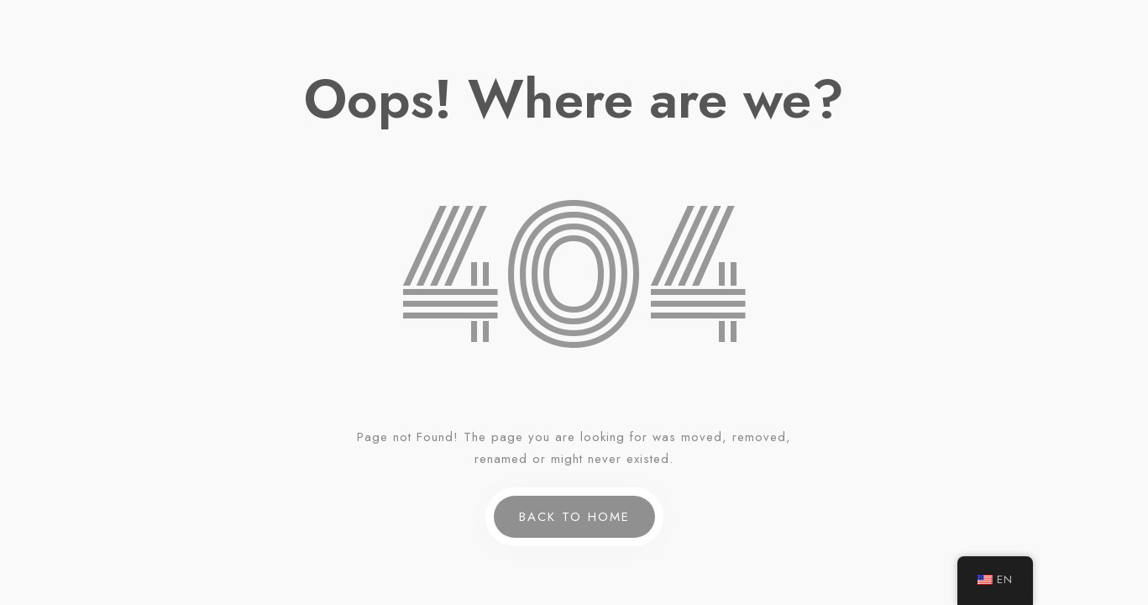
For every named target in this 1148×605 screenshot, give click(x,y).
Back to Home (574, 517)
